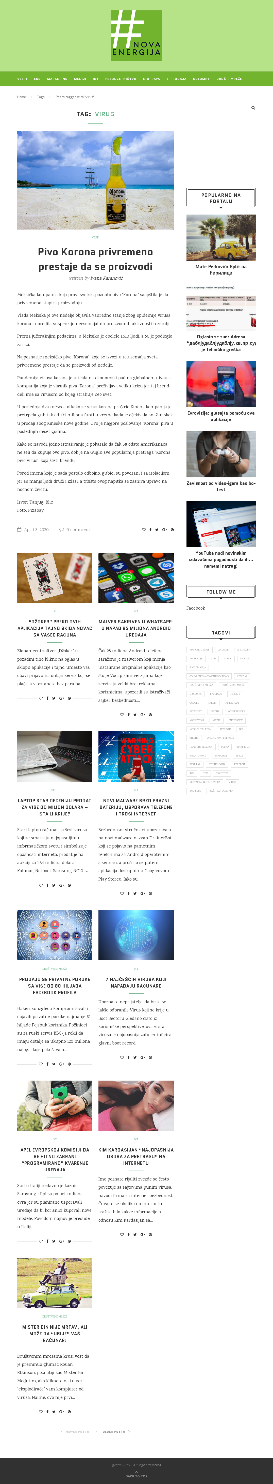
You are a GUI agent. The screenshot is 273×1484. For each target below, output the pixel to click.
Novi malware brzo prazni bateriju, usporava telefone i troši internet (136, 807)
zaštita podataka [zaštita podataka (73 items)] (223, 807)
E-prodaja (176, 79)
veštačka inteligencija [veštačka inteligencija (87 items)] (205, 797)
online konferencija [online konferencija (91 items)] (221, 742)
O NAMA (47, 93)
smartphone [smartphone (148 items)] (221, 761)
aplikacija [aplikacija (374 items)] (196, 659)
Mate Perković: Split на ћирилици (221, 270)
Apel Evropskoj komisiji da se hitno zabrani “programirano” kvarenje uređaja (55, 1160)
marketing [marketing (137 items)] (197, 724)
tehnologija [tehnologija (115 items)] (198, 779)
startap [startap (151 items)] (235, 770)
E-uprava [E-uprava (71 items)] (196, 696)
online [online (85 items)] (194, 742)
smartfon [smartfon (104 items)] (196, 761)
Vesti (22, 79)
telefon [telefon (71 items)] (221, 779)
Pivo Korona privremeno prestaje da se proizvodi (95, 259)
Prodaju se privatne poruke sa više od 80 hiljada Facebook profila (55, 986)
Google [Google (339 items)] (194, 705)
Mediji (80, 79)
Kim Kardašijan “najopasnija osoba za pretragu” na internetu (136, 1157)
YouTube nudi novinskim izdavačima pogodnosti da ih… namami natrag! (221, 559)
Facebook (195, 608)
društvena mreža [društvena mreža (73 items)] (202, 687)
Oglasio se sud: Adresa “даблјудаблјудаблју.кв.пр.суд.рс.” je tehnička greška (221, 343)
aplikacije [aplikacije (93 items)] (219, 659)
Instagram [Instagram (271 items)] (234, 705)
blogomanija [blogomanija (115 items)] (235, 669)
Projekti (25, 93)
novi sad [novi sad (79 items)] (227, 733)
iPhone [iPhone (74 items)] (215, 715)
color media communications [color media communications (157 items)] (210, 678)
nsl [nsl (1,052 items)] (244, 733)
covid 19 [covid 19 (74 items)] (244, 678)
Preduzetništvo (120, 79)
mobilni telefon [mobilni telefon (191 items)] (201, 733)
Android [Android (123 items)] (225, 650)
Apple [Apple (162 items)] (194, 669)
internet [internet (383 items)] (196, 715)
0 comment (74, 530)
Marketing (57, 79)
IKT (96, 79)
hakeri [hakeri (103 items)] (213, 705)
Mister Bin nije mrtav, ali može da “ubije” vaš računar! (55, 1334)
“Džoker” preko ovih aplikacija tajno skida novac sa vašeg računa (55, 628)
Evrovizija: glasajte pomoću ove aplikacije (221, 416)
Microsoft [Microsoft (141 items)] (238, 724)
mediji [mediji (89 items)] (217, 724)
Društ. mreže (229, 79)
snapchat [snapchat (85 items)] (196, 770)
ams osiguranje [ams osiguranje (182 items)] (200, 650)
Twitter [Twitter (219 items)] (209, 788)
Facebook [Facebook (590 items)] (218, 696)
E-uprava (151, 79)
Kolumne (201, 79)
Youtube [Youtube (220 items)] (195, 807)
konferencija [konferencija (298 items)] (238, 715)
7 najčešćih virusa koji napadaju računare (136, 982)
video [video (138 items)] (234, 797)
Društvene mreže (55, 969)
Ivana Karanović (106, 278)
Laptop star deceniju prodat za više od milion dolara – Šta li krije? (55, 807)
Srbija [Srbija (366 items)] (216, 770)
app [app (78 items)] (237, 659)
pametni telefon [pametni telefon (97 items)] (201, 751)
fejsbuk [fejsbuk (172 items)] (238, 696)
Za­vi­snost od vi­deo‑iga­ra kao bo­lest (221, 486)
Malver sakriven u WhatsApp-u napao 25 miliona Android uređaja (136, 628)
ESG (37, 79)
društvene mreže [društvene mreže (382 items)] (235, 687)
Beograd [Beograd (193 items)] (212, 669)
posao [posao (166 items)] (226, 751)
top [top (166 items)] (238, 779)
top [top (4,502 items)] (192, 788)
